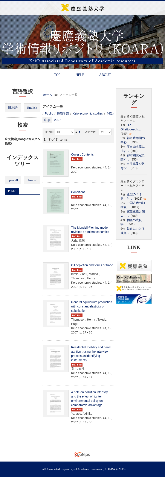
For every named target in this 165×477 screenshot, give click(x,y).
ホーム (47, 94)
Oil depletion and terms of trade (92, 265)
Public (12, 191)
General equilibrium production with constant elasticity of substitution (91, 306)
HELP (79, 74)
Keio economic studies (88, 113)
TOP (57, 74)
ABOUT (105, 74)
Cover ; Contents (82, 154)
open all (13, 180)
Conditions (78, 192)
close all (32, 180)
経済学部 (63, 113)
